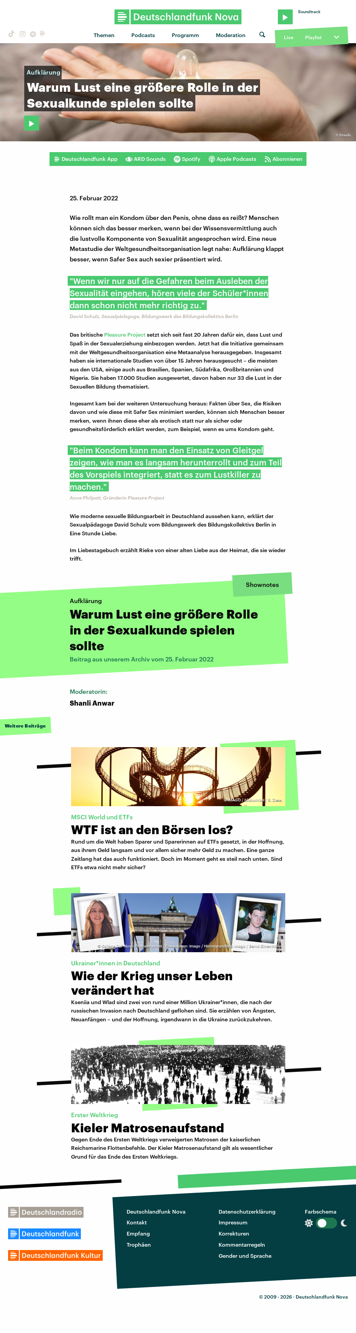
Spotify (187, 158)
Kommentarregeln (242, 1244)
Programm (185, 35)
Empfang (138, 1233)
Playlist (313, 37)
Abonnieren (283, 158)
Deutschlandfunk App (86, 158)
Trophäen (139, 1244)
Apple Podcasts (232, 158)
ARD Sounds (146, 158)
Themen (104, 35)
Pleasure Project (124, 334)
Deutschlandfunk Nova (156, 1211)
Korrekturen (234, 1233)
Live (288, 37)
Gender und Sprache (245, 1255)
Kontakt (137, 1222)
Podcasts (143, 35)
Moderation (231, 35)
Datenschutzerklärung (247, 1211)
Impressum (233, 1222)
